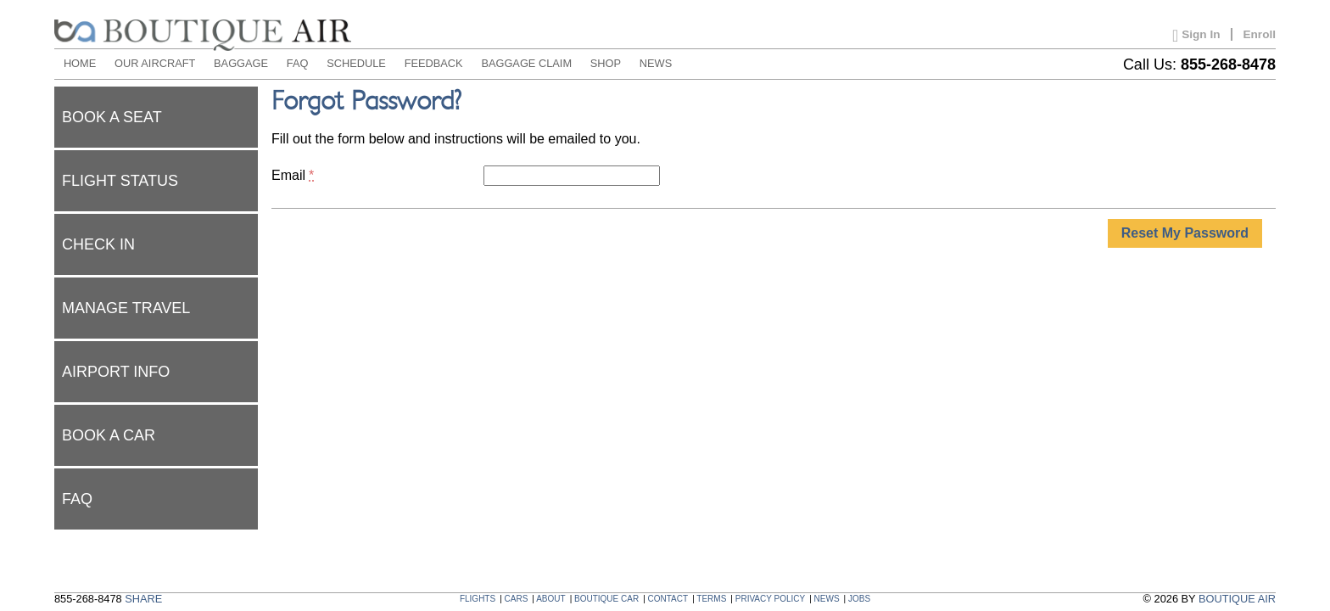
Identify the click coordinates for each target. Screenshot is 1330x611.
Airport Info (116, 371)
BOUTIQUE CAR (606, 598)
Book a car (108, 435)
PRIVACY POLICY (770, 598)
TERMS (711, 598)
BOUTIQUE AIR (1237, 598)
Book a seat (112, 117)
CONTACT (668, 598)
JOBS (859, 598)
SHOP (605, 63)
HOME (80, 63)
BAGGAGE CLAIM (526, 63)
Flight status (120, 180)
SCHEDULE (356, 63)
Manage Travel (126, 308)
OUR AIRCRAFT (155, 63)
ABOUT (550, 598)
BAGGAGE (241, 63)
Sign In (1196, 35)
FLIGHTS (477, 598)
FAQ (298, 63)
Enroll (1259, 34)
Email (292, 175)
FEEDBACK (434, 63)
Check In (98, 244)
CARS (516, 598)
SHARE (143, 598)
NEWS (656, 63)
